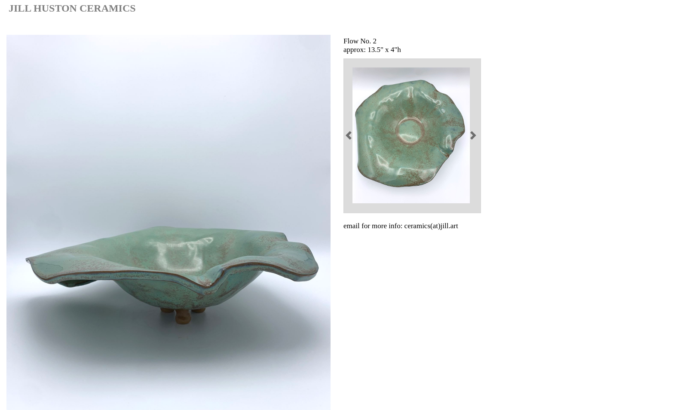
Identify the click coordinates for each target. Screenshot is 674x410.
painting (612, 25)
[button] (350, 135)
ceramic (575, 25)
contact (648, 25)
